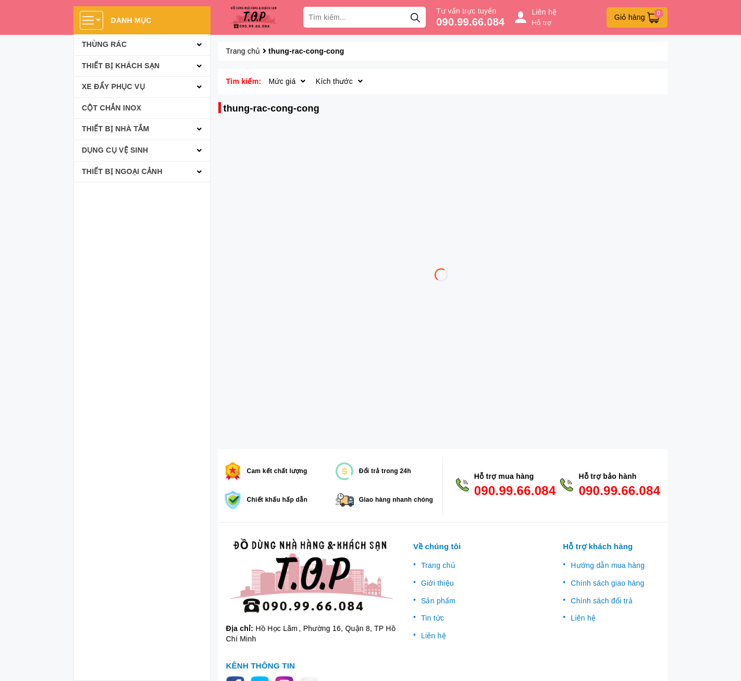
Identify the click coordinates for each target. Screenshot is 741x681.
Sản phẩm (438, 601)
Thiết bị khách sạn (120, 65)
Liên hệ (433, 636)
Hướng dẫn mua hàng (608, 565)
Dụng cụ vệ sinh (115, 150)
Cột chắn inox (111, 108)
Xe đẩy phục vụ (113, 86)
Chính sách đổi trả (602, 601)
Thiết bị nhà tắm (115, 129)
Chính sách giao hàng (607, 583)
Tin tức (432, 618)
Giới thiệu (437, 583)
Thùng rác (104, 44)
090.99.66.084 (470, 22)
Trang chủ (438, 565)
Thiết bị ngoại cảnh (122, 171)
